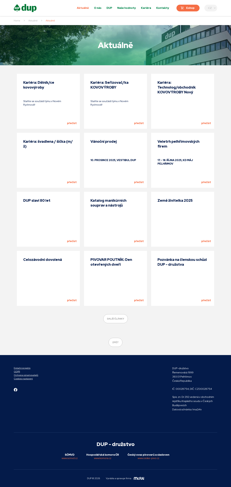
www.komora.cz (102, 458)
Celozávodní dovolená (42, 259)
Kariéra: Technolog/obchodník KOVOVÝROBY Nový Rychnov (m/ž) (177, 89)
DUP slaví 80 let (36, 200)
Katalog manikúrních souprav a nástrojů (108, 203)
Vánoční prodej (103, 141)
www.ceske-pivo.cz (148, 458)
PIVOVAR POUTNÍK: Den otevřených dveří (111, 262)
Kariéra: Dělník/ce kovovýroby (38, 85)
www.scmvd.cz (70, 458)
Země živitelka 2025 (175, 200)
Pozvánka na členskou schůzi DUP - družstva (182, 262)
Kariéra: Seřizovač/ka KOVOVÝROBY (109, 85)
